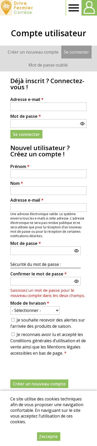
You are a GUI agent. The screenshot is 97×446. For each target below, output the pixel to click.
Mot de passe (25, 116)
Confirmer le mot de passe (38, 274)
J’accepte (49, 436)
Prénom (19, 166)
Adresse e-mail (26, 99)
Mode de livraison (29, 303)
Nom (16, 183)
